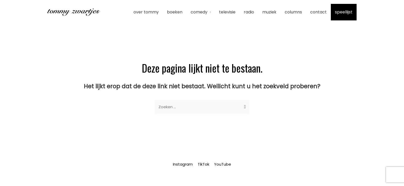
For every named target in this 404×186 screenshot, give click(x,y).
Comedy (199, 12)
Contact (318, 12)
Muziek (269, 12)
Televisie (227, 12)
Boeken (174, 12)
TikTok (203, 164)
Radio (249, 12)
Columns (293, 12)
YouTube (222, 164)
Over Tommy (146, 12)
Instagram (183, 164)
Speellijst (343, 12)
